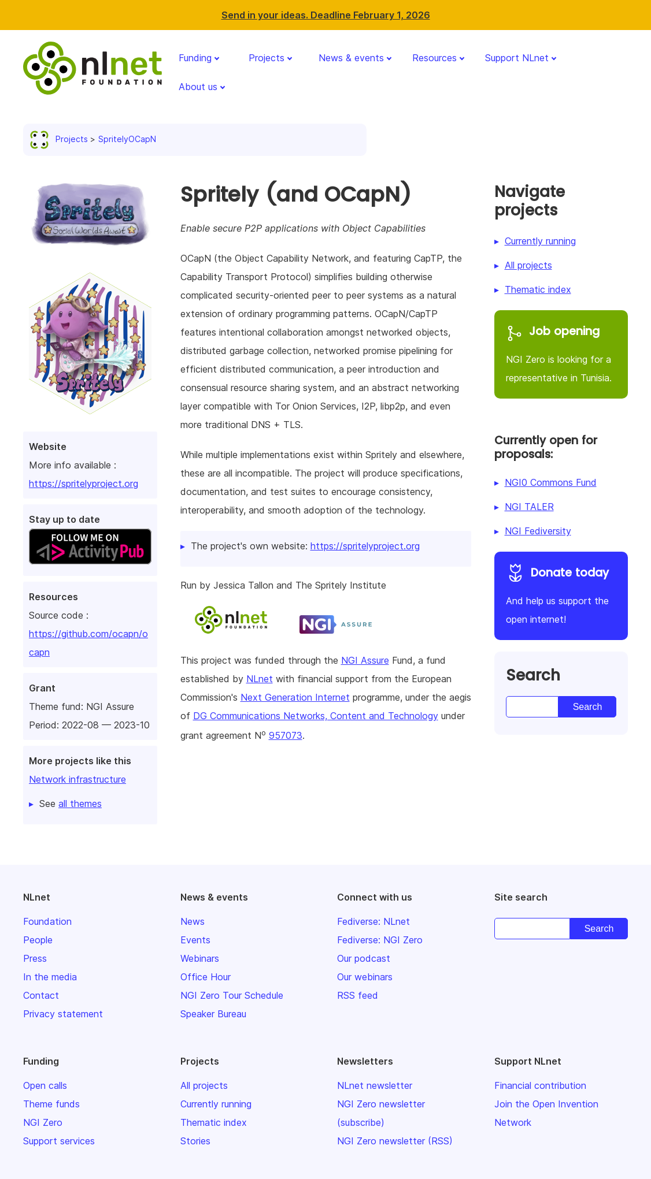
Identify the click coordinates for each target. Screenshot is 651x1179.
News (192, 921)
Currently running (540, 241)
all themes (80, 803)
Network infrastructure (77, 779)
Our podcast (363, 958)
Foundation (47, 921)
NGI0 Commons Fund (551, 482)
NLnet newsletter (374, 1085)
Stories (195, 1141)
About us (198, 86)
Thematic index (538, 289)
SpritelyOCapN (127, 139)
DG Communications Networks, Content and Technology (315, 715)
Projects (266, 58)
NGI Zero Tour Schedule (231, 995)
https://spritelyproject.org (83, 483)
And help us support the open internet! (561, 594)
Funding (195, 58)
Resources (434, 58)
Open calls (45, 1085)
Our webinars (365, 977)
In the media (50, 977)
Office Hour (205, 977)
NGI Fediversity (538, 531)
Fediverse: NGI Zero (380, 940)
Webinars (199, 958)
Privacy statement (63, 1014)
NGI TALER (529, 506)
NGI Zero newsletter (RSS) (395, 1141)
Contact (41, 995)
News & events (351, 58)
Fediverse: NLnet (373, 921)
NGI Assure (365, 660)
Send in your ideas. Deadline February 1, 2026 (325, 15)
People (38, 940)
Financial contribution (540, 1085)
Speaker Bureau (213, 1014)
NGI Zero (42, 1122)
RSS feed (357, 995)
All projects (528, 265)
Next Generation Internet (295, 697)
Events (195, 940)
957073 (285, 735)
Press (35, 958)
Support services (59, 1141)
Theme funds (51, 1104)
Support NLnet (517, 58)
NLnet (259, 679)
